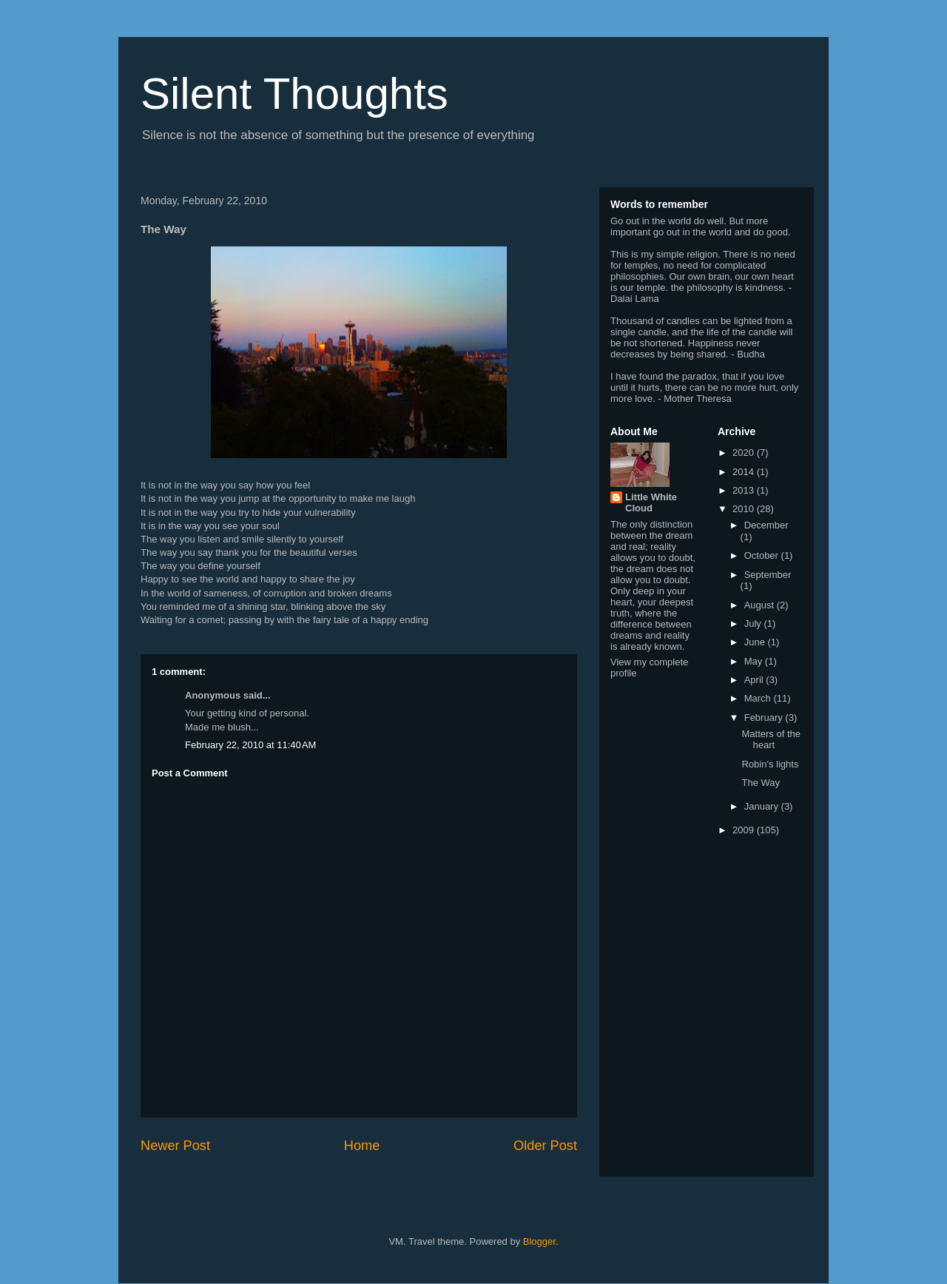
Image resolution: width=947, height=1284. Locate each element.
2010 (744, 508)
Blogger (539, 1241)
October (762, 555)
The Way (760, 782)
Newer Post (175, 1145)
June (756, 642)
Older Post (545, 1145)
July (754, 623)
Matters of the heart (770, 739)
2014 (744, 471)
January (762, 806)
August (760, 605)
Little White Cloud (651, 502)
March (759, 698)
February (765, 717)
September (768, 574)
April (755, 679)
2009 (744, 830)
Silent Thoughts (294, 93)
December (766, 525)
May (754, 661)
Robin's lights (769, 764)
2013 (744, 490)
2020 (744, 452)
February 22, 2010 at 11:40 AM (250, 744)
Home (362, 1145)
